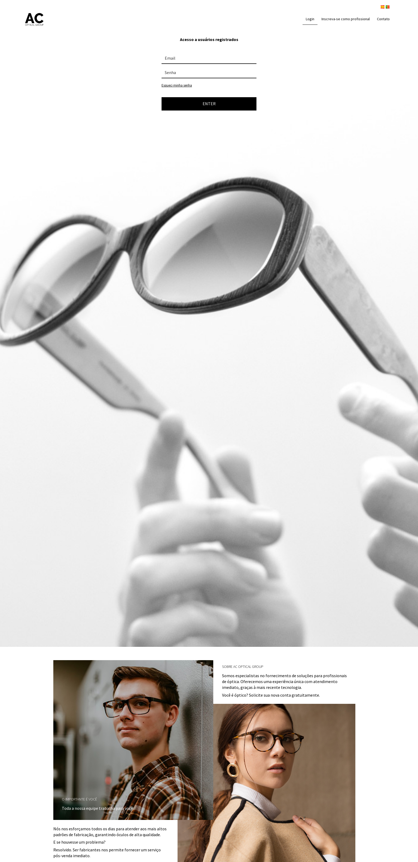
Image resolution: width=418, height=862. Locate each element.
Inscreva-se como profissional (345, 19)
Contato (383, 19)
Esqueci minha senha (177, 85)
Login (310, 19)
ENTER (209, 103)
